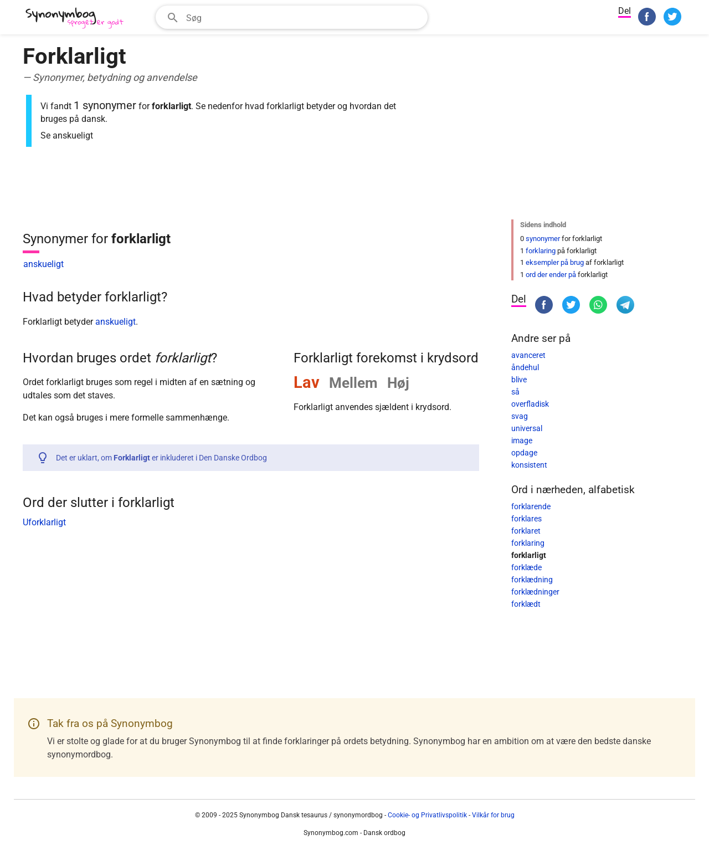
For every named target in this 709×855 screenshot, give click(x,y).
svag (519, 416)
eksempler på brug (555, 262)
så (515, 391)
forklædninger (535, 591)
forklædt (526, 604)
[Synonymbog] (78, 18)
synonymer (543, 238)
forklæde (526, 567)
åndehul (525, 367)
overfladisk (530, 404)
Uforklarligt (44, 522)
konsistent (529, 464)
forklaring (541, 251)
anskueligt (43, 264)
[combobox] (291, 17)
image (521, 440)
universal (526, 428)
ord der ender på (551, 274)
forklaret (526, 530)
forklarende (531, 506)
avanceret (528, 355)
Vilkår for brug (493, 815)
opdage (524, 452)
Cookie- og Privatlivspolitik (427, 815)
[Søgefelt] (303, 17)
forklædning (532, 579)
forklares (526, 518)
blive (519, 379)
